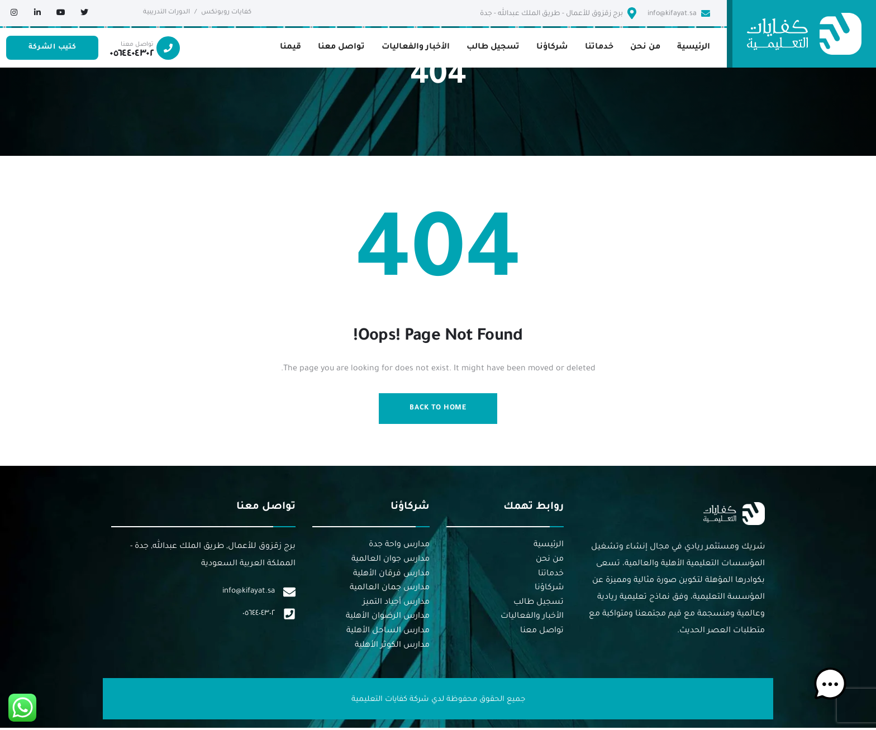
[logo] (804, 34)
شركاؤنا (549, 589)
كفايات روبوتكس (226, 12)
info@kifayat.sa (679, 13)
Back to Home (438, 409)
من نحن (550, 560)
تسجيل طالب (538, 603)
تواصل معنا (542, 632)
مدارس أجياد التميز (396, 603)
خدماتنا (551, 575)
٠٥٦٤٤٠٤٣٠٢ (258, 616)
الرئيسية (549, 546)
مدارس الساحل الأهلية (388, 632)
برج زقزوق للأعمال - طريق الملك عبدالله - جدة (558, 13)
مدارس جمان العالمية (390, 589)
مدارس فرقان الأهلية (391, 575)
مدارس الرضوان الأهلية (388, 618)
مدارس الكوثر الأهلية (392, 646)
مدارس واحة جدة (399, 546)
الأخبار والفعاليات (532, 618)
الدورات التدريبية (166, 12)
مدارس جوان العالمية (390, 560)
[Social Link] (84, 14)
